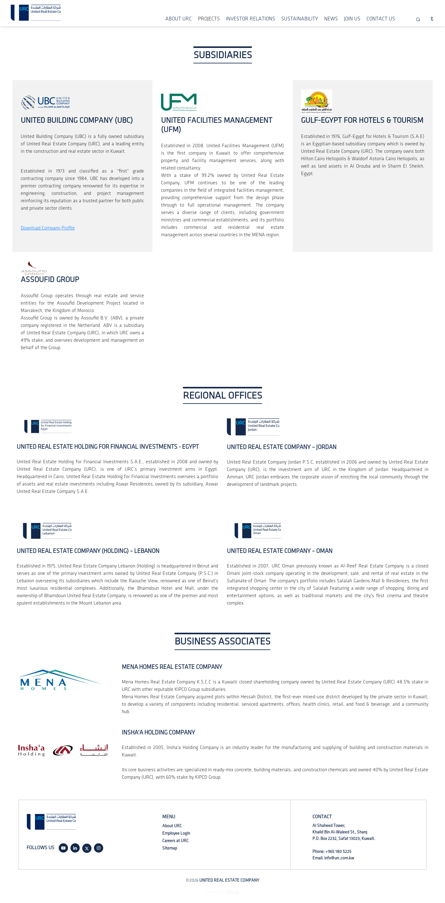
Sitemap (169, 848)
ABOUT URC (178, 18)
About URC (172, 826)
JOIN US (352, 18)
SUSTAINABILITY (299, 18)
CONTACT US (381, 18)
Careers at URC (175, 841)
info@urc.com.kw (339, 858)
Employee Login (176, 833)
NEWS (331, 18)
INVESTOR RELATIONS (250, 18)
